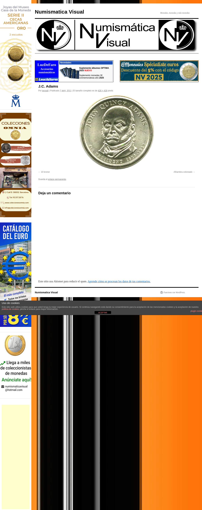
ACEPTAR (102, 313)
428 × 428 (102, 90)
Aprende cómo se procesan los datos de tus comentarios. (119, 281)
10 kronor (45, 172)
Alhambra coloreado (183, 172)
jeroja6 (45, 90)
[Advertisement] (16, 457)
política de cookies (10, 309)
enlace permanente (57, 179)
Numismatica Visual (59, 12)
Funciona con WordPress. (174, 292)
